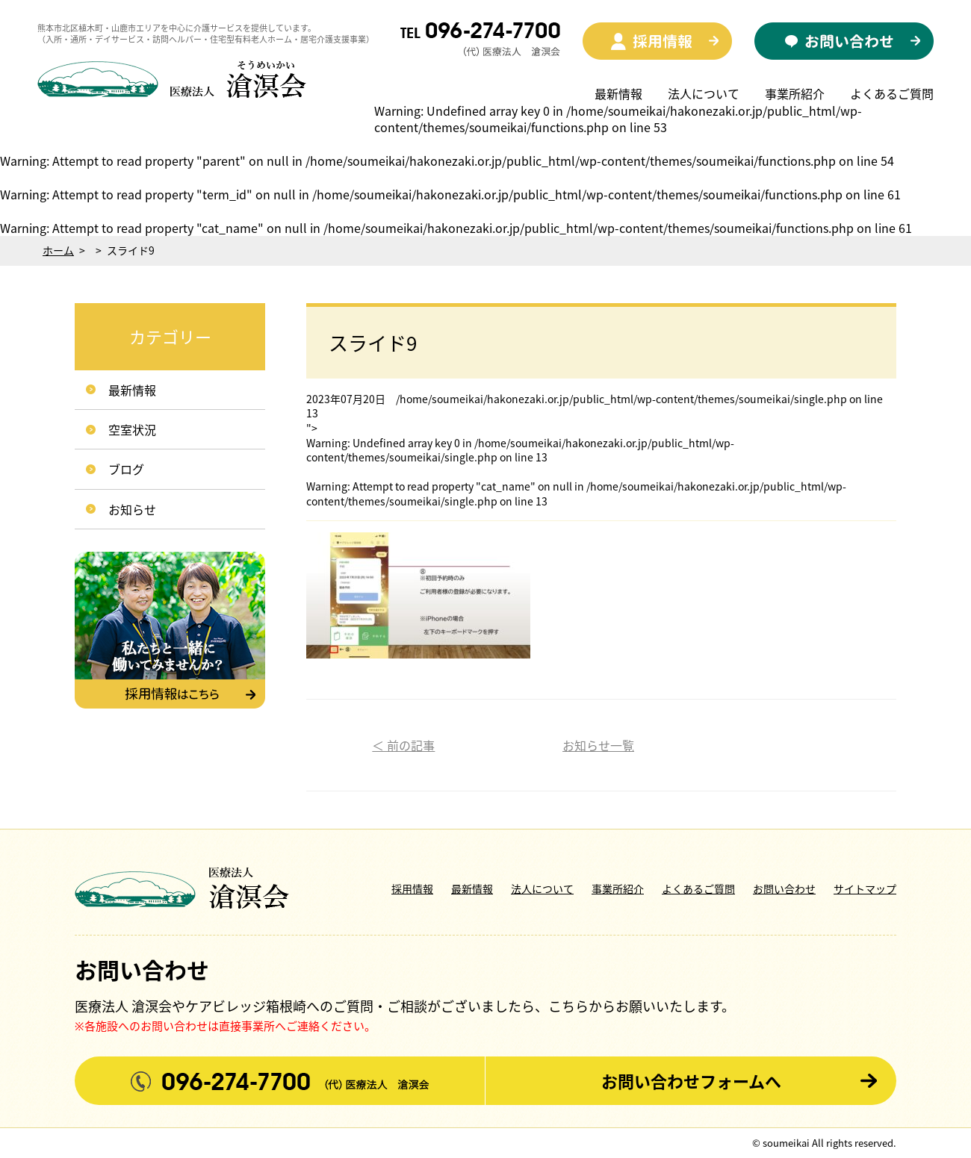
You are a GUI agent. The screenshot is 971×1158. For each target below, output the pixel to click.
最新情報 (618, 93)
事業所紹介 (795, 93)
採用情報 (412, 888)
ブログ (126, 469)
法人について (703, 93)
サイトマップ (865, 888)
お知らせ (132, 509)
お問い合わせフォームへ (691, 1080)
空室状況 (132, 429)
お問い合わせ (784, 888)
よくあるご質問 (892, 93)
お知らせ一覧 (598, 745)
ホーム (58, 250)
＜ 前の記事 (403, 745)
